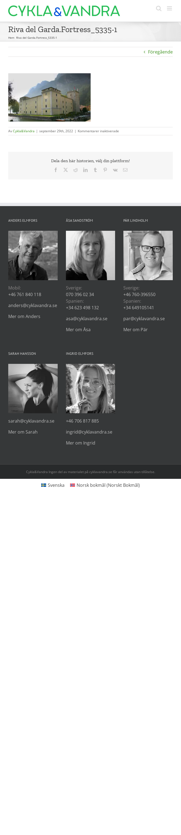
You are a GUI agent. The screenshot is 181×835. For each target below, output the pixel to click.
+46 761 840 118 (24, 294)
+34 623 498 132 (82, 308)
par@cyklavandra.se (144, 319)
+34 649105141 (138, 308)
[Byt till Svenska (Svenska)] (52, 485)
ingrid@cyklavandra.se (89, 432)
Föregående (160, 52)
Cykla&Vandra (24, 131)
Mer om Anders (24, 316)
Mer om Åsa (78, 330)
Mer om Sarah (23, 432)
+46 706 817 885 (82, 421)
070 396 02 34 (80, 294)
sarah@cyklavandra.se (31, 421)
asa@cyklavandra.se (86, 319)
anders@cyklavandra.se (32, 305)
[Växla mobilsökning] (158, 8)
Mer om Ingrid (80, 443)
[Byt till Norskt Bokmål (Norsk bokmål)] (105, 485)
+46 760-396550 (139, 294)
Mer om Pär (135, 330)
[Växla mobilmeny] (170, 8)
